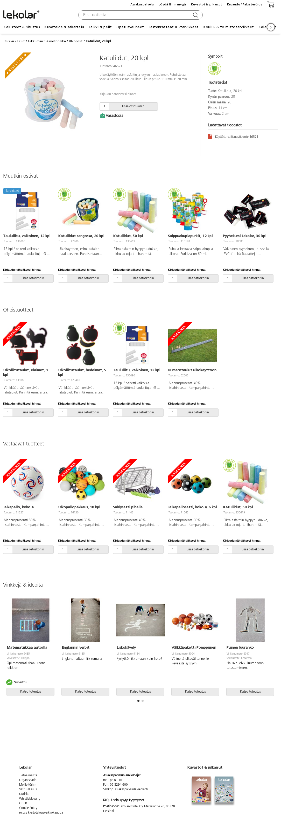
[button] (138, 701)
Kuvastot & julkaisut (206, 4)
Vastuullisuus (28, 789)
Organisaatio (28, 780)
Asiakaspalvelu (142, 4)
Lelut (21, 41)
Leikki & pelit (100, 27)
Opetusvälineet (130, 27)
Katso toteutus (30, 691)
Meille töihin (27, 784)
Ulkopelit (75, 41)
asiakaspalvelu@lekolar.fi (131, 789)
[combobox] (140, 15)
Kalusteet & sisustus (21, 27)
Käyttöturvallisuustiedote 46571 (233, 136)
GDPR (23, 803)
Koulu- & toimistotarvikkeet (228, 27)
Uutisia (24, 794)
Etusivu (9, 41)
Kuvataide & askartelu (64, 27)
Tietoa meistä (28, 775)
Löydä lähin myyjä (172, 4)
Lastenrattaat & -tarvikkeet (174, 27)
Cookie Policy (28, 808)
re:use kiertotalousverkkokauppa (41, 812)
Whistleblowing (29, 798)
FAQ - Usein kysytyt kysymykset (123, 800)
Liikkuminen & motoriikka (47, 41)
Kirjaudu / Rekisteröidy (244, 4)
